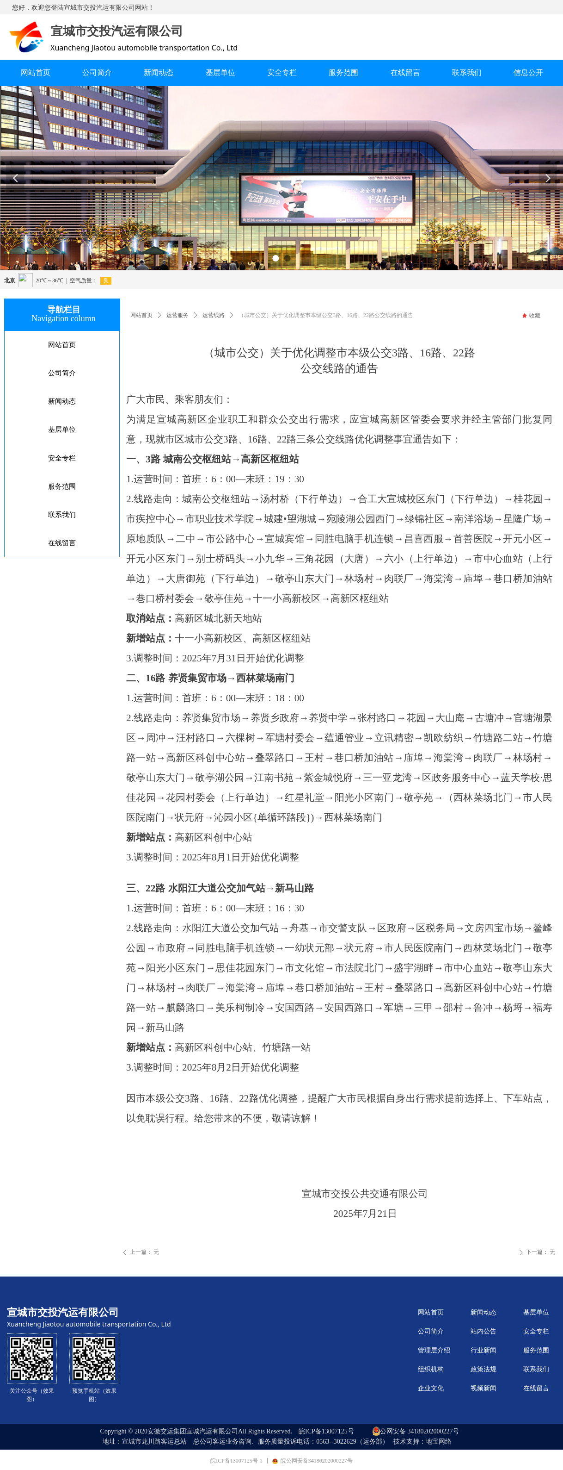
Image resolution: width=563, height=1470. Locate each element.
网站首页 (141, 315)
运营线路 (213, 315)
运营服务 (177, 315)
